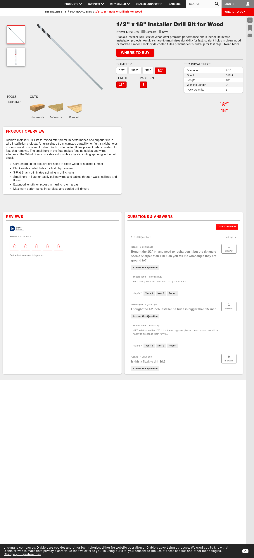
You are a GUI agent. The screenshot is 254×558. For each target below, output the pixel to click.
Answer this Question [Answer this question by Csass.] (145, 368)
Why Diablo (120, 4)
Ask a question (227, 226)
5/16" (135, 70)
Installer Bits (56, 11)
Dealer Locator (149, 4)
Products (73, 4)
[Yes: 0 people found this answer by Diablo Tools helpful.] (149, 293)
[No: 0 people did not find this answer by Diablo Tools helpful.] (161, 293)
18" (121, 84)
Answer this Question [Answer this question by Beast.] (145, 267)
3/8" (148, 70)
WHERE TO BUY (234, 11)
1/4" (122, 70)
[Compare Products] (250, 20)
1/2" (160, 70)
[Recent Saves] (250, 28)
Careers (175, 4)
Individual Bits (81, 11)
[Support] (250, 35)
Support (96, 4)
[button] (70, 57)
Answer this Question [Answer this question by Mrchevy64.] (145, 316)
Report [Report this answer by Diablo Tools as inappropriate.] (172, 293)
